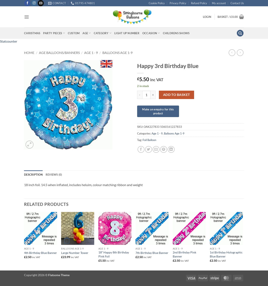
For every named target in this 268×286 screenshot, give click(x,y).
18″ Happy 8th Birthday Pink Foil (113, 254)
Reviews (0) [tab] (54, 174)
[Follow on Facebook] (27, 3)
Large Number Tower (74, 253)
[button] (26, 17)
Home (29, 53)
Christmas (32, 33)
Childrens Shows (176, 33)
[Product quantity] (146, 95)
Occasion (151, 33)
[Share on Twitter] (148, 149)
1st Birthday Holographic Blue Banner (226, 254)
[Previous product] (240, 52)
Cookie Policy (157, 3)
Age (86, 33)
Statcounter (8, 41)
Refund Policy (199, 3)
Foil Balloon (149, 140)
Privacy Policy (178, 3)
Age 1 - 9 (91, 53)
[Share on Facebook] (141, 149)
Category (103, 33)
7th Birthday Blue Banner (151, 253)
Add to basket (176, 95)
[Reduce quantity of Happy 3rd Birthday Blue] (139, 95)
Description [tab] (33, 174)
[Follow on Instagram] (34, 3)
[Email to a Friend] (156, 149)
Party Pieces (54, 33)
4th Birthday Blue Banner (40, 253)
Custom (74, 33)
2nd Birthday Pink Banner (184, 254)
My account (219, 3)
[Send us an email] (41, 3)
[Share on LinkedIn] (171, 149)
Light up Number (126, 33)
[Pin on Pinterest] (163, 149)
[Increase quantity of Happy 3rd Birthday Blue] (153, 95)
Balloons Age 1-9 (117, 53)
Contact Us (237, 3)
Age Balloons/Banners (59, 53)
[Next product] (232, 52)
